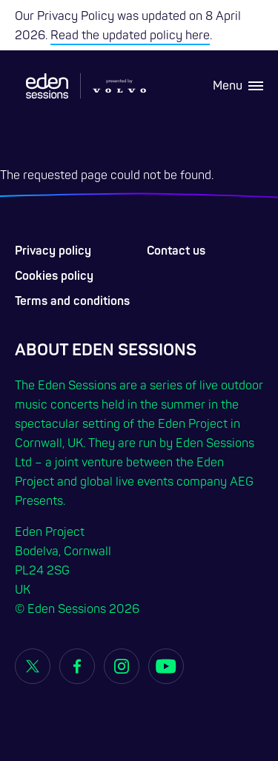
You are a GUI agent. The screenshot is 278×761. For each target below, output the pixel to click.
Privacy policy (53, 251)
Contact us (176, 251)
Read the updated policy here (130, 35)
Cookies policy (54, 276)
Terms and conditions (72, 301)
